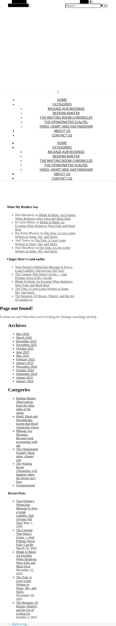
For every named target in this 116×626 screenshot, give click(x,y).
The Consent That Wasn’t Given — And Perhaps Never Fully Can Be (41, 276)
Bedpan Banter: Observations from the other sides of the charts (26, 406)
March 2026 (24, 337)
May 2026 (22, 334)
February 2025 (25, 359)
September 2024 (26, 374)
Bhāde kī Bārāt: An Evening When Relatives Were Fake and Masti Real (45, 216)
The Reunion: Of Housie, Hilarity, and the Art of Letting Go (27, 608)
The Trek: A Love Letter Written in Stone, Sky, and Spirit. (45, 235)
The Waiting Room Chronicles (66, 117)
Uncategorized (25, 485)
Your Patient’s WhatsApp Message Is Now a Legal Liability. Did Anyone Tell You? (43, 268)
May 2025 (22, 355)
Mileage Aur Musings (66, 108)
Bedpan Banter (66, 113)
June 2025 (22, 352)
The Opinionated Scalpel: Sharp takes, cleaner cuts (27, 454)
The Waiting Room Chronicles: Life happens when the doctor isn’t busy (26, 472)
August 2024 (24, 377)
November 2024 (26, 366)
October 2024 (25, 370)
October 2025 (25, 348)
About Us (62, 131)
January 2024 (24, 381)
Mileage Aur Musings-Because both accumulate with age (26, 438)
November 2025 (26, 345)
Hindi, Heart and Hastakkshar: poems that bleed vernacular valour (27, 422)
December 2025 (26, 341)
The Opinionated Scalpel (66, 122)
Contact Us (62, 135)
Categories (62, 104)
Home (62, 100)
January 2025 (24, 363)
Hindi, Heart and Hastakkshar (66, 126)
